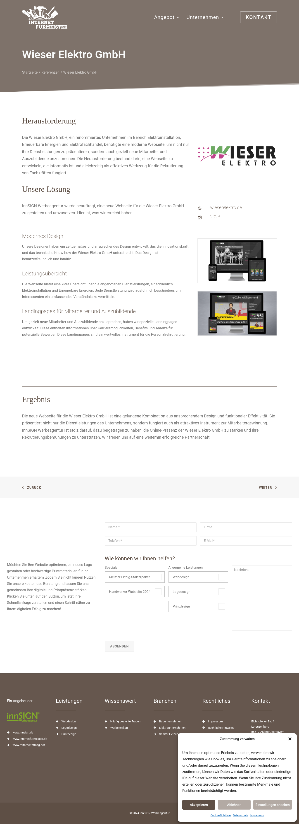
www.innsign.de (23, 732)
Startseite (30, 83)
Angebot (166, 17)
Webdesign (181, 577)
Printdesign (181, 606)
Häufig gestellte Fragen (125, 721)
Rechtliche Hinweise (221, 727)
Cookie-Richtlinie (221, 815)
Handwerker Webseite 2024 (129, 592)
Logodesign (181, 592)
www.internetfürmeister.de (30, 738)
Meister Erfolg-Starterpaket (129, 577)
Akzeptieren (199, 805)
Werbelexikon (119, 727)
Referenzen (50, 83)
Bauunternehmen (170, 721)
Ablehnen (234, 805)
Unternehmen (205, 17)
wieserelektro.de (226, 218)
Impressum (257, 815)
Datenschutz (240, 815)
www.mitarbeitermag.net (29, 745)
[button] (290, 739)
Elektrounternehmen (172, 727)
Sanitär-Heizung (169, 734)
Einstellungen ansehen (273, 805)
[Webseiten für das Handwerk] (44, 17)
